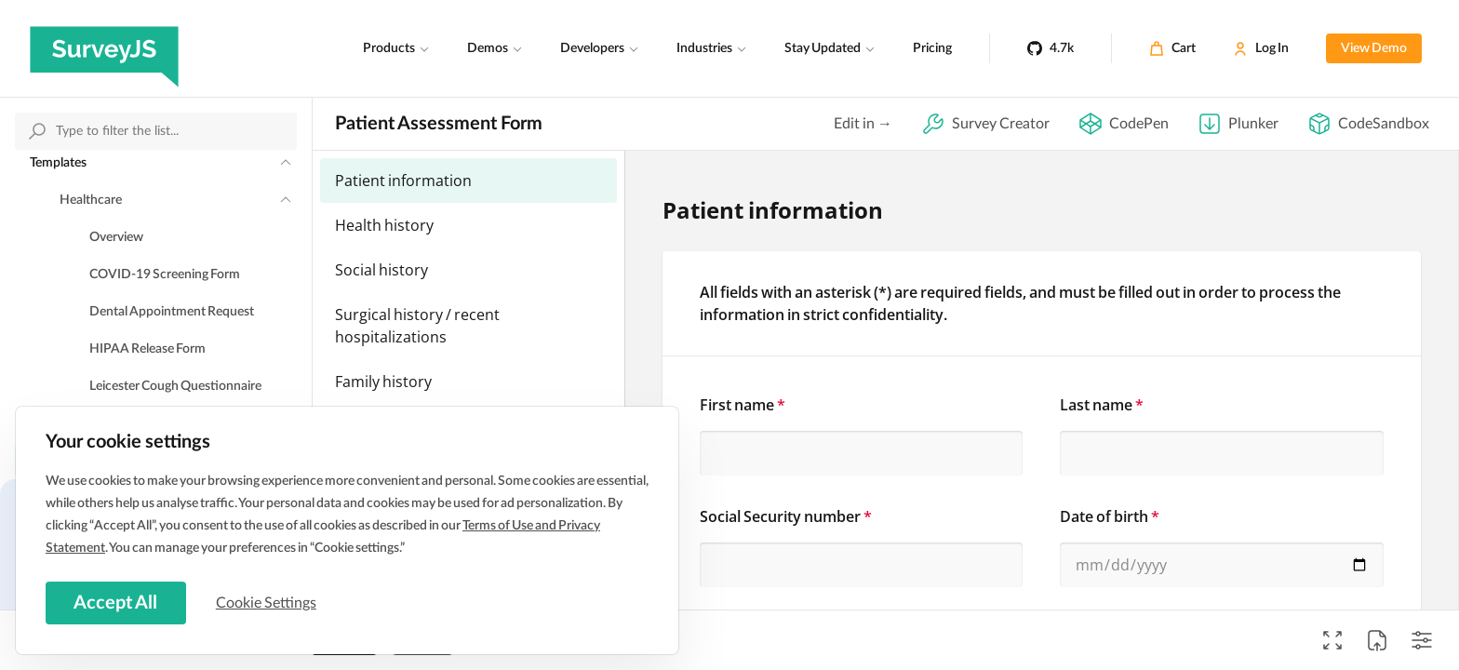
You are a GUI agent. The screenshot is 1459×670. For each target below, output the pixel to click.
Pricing (932, 48)
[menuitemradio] (468, 180)
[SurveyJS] (104, 48)
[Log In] (1261, 48)
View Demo (1374, 48)
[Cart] (1172, 48)
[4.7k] (1050, 48)
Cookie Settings (269, 602)
